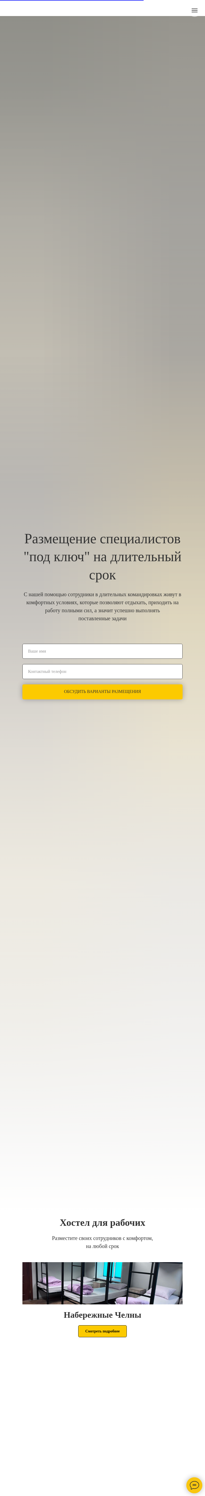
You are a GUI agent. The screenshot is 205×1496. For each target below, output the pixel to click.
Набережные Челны (102, 1315)
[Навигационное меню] (195, 10)
